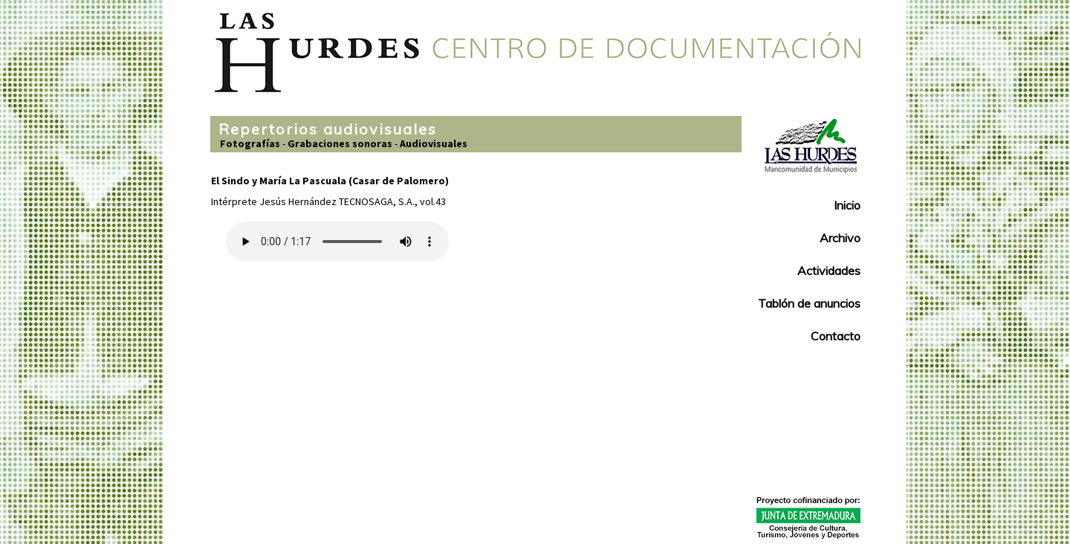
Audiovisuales (433, 143)
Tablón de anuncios (809, 303)
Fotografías (250, 143)
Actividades (828, 270)
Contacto (835, 335)
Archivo (840, 237)
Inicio (847, 205)
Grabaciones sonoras (340, 143)
